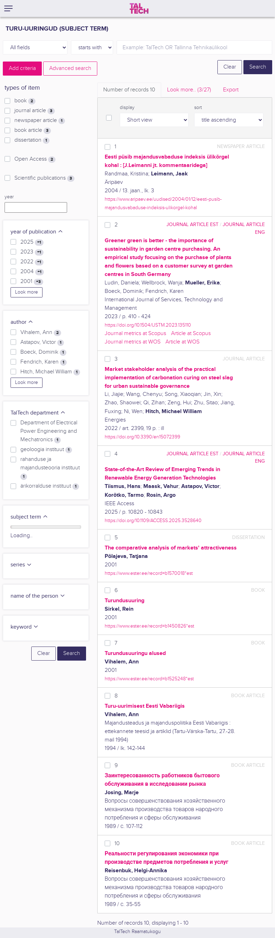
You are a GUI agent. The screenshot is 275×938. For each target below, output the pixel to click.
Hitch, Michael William (50, 371)
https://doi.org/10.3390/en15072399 (142, 437)
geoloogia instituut (46, 449)
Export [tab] (230, 89)
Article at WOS (182, 342)
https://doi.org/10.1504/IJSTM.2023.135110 (148, 325)
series (21, 564)
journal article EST (192, 224)
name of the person (38, 596)
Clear (229, 67)
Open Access (34, 159)
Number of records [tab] (129, 89)
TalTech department (38, 413)
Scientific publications (44, 178)
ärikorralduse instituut (49, 486)
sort (198, 107)
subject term (29, 517)
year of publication (37, 232)
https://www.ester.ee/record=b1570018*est (149, 573)
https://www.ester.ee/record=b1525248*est (149, 679)
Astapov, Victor (42, 342)
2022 (32, 261)
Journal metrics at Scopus (135, 333)
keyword (25, 627)
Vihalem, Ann (40, 332)
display (127, 107)
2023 (32, 252)
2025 (32, 242)
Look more (26, 292)
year (9, 197)
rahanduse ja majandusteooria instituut (50, 468)
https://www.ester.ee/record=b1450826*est (149, 626)
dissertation (32, 140)
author (22, 322)
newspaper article (39, 120)
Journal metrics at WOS (133, 342)
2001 (31, 281)
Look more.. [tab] (189, 89)
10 (117, 843)
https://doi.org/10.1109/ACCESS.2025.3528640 (153, 520)
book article (32, 130)
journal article (34, 110)
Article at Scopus (191, 333)
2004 (32, 271)
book (24, 100)
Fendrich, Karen (43, 362)
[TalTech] (139, 8)
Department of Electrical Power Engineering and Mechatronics (48, 431)
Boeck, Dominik (43, 352)
